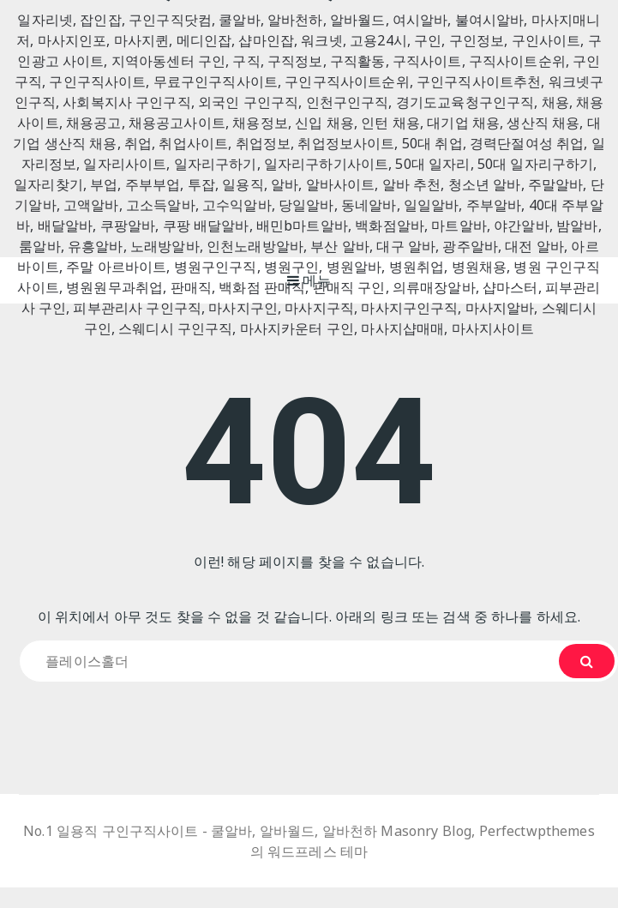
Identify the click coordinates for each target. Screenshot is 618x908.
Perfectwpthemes (537, 830)
